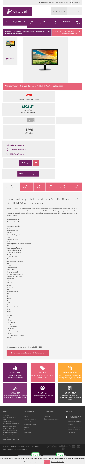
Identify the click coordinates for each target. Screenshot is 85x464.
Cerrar (46, 462)
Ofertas (26, 429)
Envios (25, 416)
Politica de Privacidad (13, 448)
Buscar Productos (59, 11)
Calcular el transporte (28, 173)
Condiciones (47, 416)
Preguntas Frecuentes (30, 418)
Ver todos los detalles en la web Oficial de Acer (28, 352)
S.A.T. (77, 187)
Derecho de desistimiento (51, 418)
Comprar (25, 163)
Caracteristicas (11, 187)
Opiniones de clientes (30, 424)
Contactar (26, 426)
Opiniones (26, 187)
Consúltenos (64, 187)
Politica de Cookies (57, 462)
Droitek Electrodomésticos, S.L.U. (23, 446)
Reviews (39, 187)
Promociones (27, 432)
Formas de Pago (28, 421)
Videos (51, 187)
